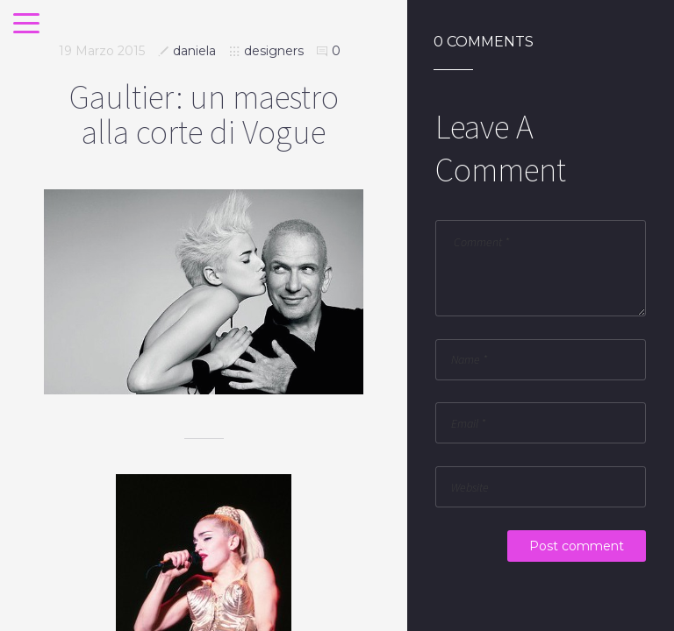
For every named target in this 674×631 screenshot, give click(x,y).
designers (274, 51)
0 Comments (484, 42)
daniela (194, 51)
